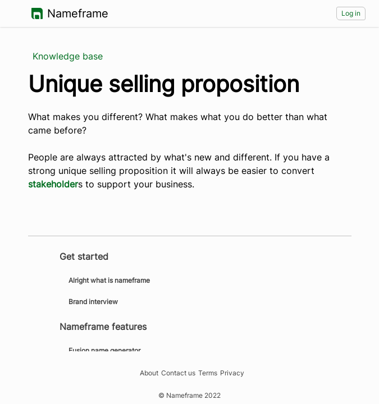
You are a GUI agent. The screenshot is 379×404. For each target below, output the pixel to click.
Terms (207, 373)
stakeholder (53, 184)
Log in (350, 13)
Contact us (178, 373)
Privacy (232, 373)
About (149, 373)
